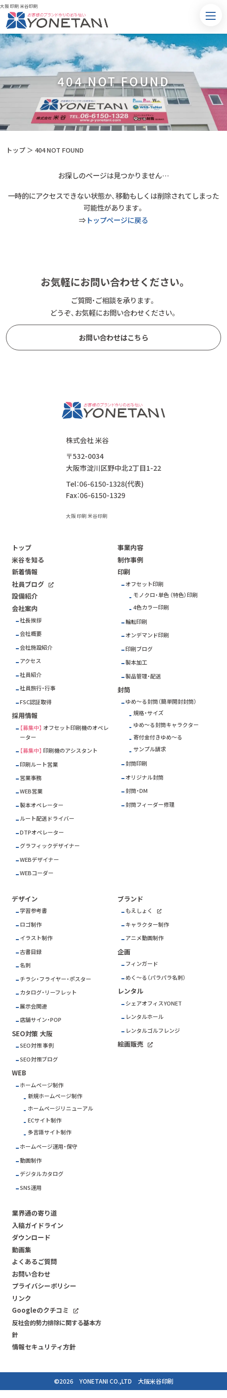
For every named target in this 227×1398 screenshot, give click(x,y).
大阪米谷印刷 (155, 1381)
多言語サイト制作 (49, 1132)
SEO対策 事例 (37, 1045)
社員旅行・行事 (38, 688)
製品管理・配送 (143, 676)
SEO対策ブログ (39, 1059)
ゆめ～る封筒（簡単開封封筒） (161, 701)
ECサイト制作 (44, 1120)
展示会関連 (33, 1006)
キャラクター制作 (147, 924)
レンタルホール (144, 1016)
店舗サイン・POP (40, 1019)
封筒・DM (136, 790)
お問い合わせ (31, 1274)
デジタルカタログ (41, 1174)
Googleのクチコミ (40, 1310)
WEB (19, 1072)
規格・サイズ (148, 713)
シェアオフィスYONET (153, 1003)
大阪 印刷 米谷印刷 (87, 515)
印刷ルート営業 (39, 764)
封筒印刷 (136, 763)
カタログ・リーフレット (48, 992)
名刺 (25, 965)
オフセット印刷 (144, 584)
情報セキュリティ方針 (44, 1346)
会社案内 (25, 608)
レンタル (130, 991)
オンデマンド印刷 (147, 635)
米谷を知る (28, 559)
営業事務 (31, 778)
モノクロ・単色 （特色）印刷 (165, 595)
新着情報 (25, 571)
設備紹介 (25, 596)
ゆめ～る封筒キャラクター (166, 725)
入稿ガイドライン (37, 1225)
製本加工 (136, 662)
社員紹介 (31, 675)
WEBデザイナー (39, 859)
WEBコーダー (37, 873)
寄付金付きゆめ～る (157, 737)
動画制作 (31, 1160)
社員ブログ (28, 584)
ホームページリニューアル (60, 1108)
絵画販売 (130, 1044)
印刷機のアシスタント (70, 750)
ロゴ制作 (31, 924)
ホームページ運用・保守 (48, 1146)
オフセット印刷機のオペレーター (64, 732)
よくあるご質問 (34, 1261)
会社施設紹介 (36, 647)
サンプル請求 (149, 749)
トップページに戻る (117, 220)
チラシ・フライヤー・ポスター (55, 979)
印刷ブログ (139, 649)
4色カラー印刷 (151, 607)
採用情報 (25, 715)
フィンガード (141, 963)
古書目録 (31, 952)
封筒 (123, 689)
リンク (21, 1298)
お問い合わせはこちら (113, 337)
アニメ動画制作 (144, 938)
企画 (123, 951)
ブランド (130, 898)
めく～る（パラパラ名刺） (155, 977)
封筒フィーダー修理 (149, 804)
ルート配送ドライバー (47, 818)
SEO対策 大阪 (32, 1033)
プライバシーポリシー (44, 1285)
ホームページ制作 (41, 1085)
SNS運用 (31, 1187)
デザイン (25, 898)
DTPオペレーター (42, 832)
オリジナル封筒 (144, 777)
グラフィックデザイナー (50, 845)
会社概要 (31, 633)
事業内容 (130, 547)
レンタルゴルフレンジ (152, 1030)
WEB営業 (31, 791)
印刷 (123, 571)
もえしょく (139, 910)
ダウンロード (31, 1237)
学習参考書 (33, 910)
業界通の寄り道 (34, 1213)
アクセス (30, 661)
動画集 (21, 1249)
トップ (15, 150)
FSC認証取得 (36, 702)
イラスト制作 (36, 938)
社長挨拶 (31, 620)
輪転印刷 (136, 621)
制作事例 (130, 559)
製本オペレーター (41, 805)
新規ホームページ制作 (55, 1096)
